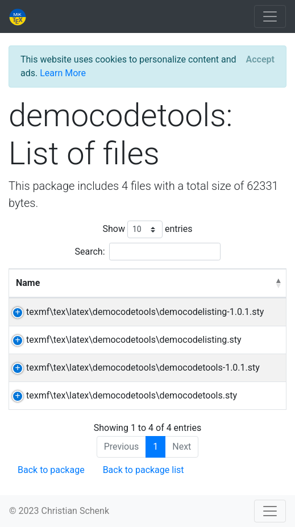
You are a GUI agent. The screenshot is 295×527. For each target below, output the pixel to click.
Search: (147, 251)
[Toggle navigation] (270, 16)
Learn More (63, 73)
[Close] (260, 59)
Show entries (147, 229)
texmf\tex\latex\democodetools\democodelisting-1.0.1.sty (145, 311)
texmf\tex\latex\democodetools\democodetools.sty (131, 395)
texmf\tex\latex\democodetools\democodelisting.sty (134, 339)
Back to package (51, 469)
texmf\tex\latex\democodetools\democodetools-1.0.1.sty (143, 367)
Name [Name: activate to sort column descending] (28, 282)
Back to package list (143, 469)
